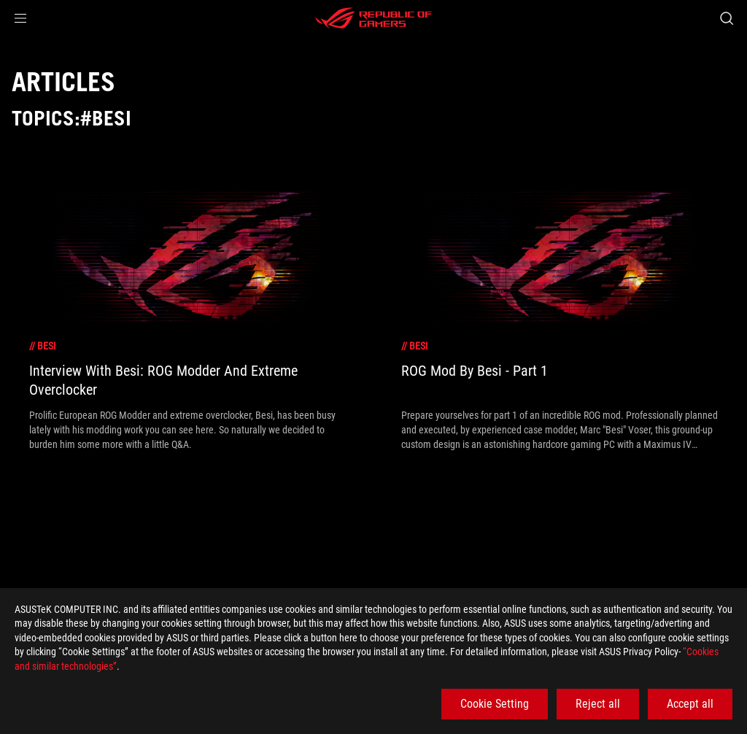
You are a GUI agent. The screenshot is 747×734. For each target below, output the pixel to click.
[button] (20, 18)
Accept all (690, 704)
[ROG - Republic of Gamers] (373, 18)
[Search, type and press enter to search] (726, 18)
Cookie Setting (494, 704)
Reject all (598, 704)
